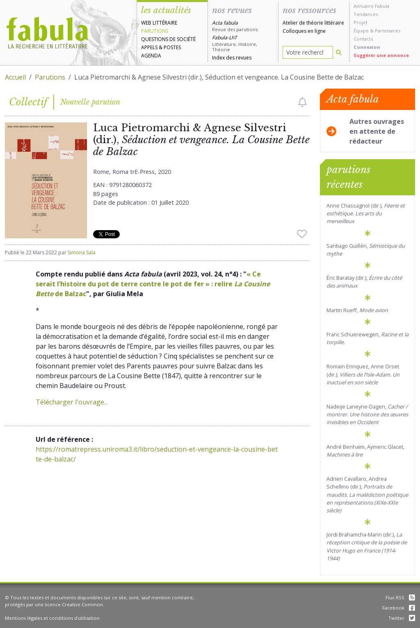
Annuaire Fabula (371, 6)
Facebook (398, 608)
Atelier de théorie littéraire (313, 22)
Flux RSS (400, 597)
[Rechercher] (339, 52)
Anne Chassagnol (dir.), (365, 213)
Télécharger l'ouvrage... (72, 401)
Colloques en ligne (304, 30)
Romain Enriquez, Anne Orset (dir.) (362, 374)
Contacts (363, 39)
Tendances (366, 14)
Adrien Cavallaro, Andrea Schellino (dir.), (367, 494)
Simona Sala (82, 252)
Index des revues (231, 57)
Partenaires (387, 30)
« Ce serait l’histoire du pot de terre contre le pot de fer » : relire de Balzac (153, 283)
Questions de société (168, 39)
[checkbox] (302, 102)
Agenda (151, 55)
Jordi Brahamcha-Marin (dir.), (366, 546)
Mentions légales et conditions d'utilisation (52, 618)
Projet (361, 22)
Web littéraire (159, 22)
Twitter (401, 618)
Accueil (15, 77)
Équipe (361, 30)
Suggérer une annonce (381, 55)
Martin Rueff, (357, 310)
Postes (172, 47)
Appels (149, 47)
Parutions (154, 30)
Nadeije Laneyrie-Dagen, (367, 414)
